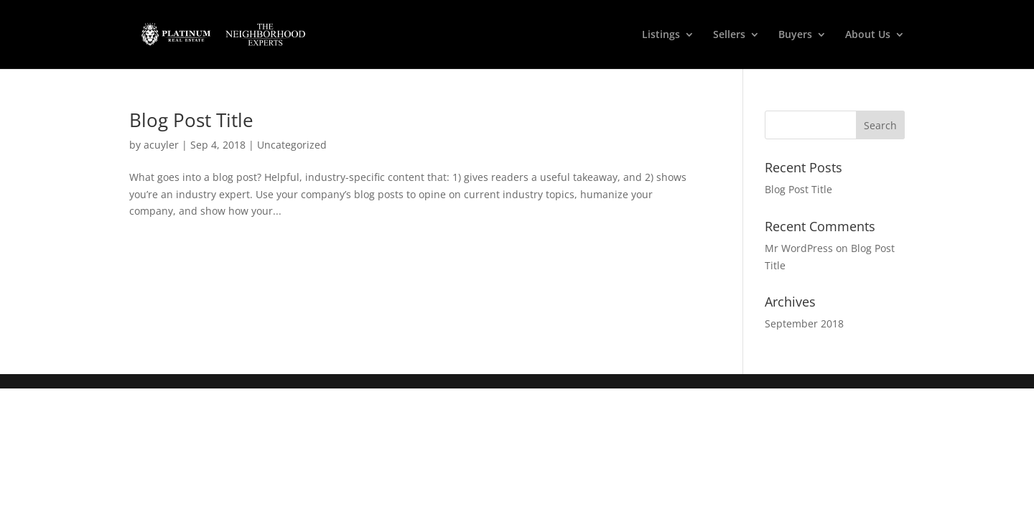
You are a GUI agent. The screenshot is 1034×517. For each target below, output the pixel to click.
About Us (867, 35)
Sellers (729, 35)
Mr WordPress (799, 248)
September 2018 (804, 323)
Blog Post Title (191, 120)
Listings (661, 35)
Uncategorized (292, 145)
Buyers (795, 35)
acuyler (161, 145)
